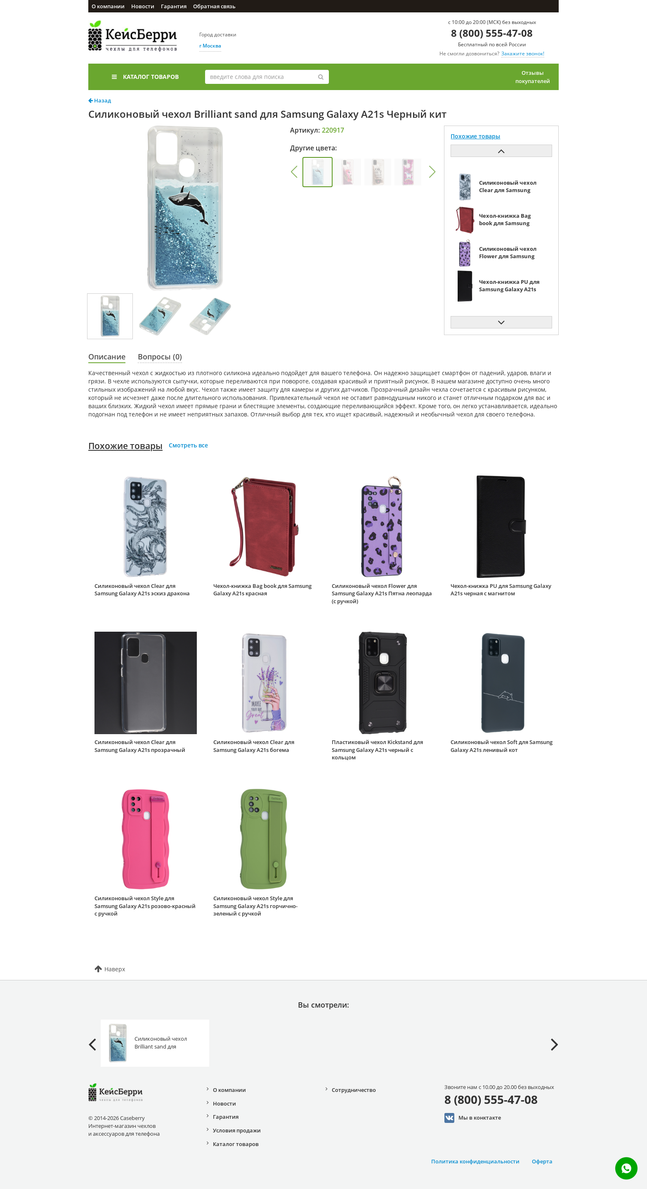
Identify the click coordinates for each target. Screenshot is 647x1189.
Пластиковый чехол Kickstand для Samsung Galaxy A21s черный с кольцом (377, 749)
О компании (108, 6)
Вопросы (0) (160, 356)
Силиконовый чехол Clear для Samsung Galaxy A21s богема (253, 746)
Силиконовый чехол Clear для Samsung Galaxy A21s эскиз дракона (142, 589)
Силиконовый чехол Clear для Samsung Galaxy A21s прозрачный (139, 746)
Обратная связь (214, 6)
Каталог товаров (145, 77)
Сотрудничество (354, 1090)
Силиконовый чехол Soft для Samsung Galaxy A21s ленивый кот (502, 746)
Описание (106, 356)
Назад (99, 100)
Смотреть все (188, 445)
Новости (142, 6)
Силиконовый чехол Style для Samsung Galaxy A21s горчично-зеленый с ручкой (255, 905)
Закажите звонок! (522, 53)
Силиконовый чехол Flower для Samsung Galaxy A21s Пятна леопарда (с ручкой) (382, 593)
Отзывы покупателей (532, 77)
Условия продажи (237, 1130)
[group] (317, 172)
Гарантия (174, 6)
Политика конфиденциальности (475, 1161)
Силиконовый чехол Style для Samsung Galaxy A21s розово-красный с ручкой (145, 905)
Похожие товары (125, 446)
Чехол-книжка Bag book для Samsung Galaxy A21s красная (262, 589)
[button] (294, 172)
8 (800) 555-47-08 (492, 33)
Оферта (542, 1161)
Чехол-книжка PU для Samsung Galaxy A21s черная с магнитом (501, 589)
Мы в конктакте (472, 1118)
